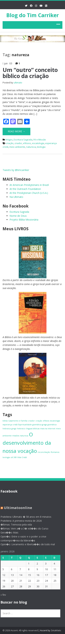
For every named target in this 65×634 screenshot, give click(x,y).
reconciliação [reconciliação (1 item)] (44, 452)
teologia (41, 146)
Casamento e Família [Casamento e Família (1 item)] (17, 421)
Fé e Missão (39, 139)
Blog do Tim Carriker (32, 15)
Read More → (16, 131)
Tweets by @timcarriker (16, 170)
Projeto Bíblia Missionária (24, 219)
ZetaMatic (56, 630)
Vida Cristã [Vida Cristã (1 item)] (22, 457)
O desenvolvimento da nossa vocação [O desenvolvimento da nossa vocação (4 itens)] (27, 443)
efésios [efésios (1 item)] (46, 421)
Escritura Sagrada (23, 139)
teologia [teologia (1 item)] (6, 457)
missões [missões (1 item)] (15, 435)
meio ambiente (17, 146)
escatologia (38, 143)
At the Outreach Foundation (25, 189)
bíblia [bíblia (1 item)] (5, 421)
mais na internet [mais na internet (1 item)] (47, 428)
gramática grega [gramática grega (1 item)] (39, 424)
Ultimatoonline (17, 507)
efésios (27, 143)
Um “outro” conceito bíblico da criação (30, 73)
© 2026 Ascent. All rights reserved (20, 630)
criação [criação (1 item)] (39, 421)
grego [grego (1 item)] (13, 428)
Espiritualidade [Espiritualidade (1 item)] (25, 424)
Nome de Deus (18, 215)
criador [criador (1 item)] (31, 421)
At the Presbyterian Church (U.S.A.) (29, 193)
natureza (31, 146)
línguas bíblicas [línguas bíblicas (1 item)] (33, 428)
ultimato (18, 82)
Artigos (9, 139)
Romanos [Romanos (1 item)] (55, 452)
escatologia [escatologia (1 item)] (55, 421)
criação (10, 143)
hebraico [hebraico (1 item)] (21, 428)
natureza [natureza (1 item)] (24, 435)
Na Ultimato (16, 197)
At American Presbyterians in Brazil (29, 185)
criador (18, 143)
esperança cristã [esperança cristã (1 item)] (10, 424)
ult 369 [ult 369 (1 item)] (14, 457)
